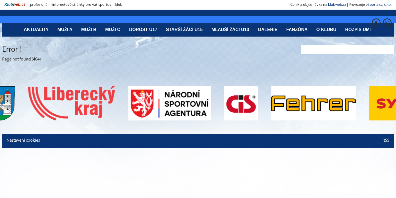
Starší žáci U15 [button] (184, 29)
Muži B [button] (88, 29)
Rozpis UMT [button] (358, 29)
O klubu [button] (326, 29)
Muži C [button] (112, 29)
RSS (386, 140)
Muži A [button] (65, 29)
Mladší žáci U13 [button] (230, 29)
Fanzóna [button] (296, 29)
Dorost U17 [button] (143, 29)
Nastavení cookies (23, 140)
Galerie (267, 29)
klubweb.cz (337, 5)
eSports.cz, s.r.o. (379, 5)
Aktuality (36, 29)
